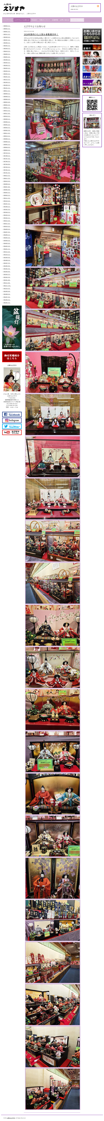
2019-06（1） (6, 121)
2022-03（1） (6, 71)
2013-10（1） (6, 254)
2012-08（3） (6, 294)
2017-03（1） (6, 167)
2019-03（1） (6, 127)
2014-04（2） (6, 240)
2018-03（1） (6, 150)
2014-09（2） (6, 229)
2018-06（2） (6, 141)
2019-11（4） (6, 113)
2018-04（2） (6, 147)
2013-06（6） (6, 265)
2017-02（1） (6, 169)
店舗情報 (55, 20)
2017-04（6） (6, 164)
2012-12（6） (6, 282)
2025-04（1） (6, 48)
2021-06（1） (6, 85)
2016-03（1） (6, 195)
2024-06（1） (6, 54)
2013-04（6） (6, 271)
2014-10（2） (6, 226)
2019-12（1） (6, 110)
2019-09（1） (6, 119)
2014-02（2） (6, 246)
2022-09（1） (6, 65)
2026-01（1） (6, 31)
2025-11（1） (6, 34)
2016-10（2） (6, 181)
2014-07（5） (6, 232)
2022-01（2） (6, 76)
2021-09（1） (6, 82)
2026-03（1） (6, 28)
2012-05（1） (6, 302)
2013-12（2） (6, 251)
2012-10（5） (6, 288)
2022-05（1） (6, 68)
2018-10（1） (6, 136)
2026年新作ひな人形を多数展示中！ (41, 34)
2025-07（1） (6, 40)
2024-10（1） (6, 51)
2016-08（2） (6, 184)
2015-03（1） (6, 215)
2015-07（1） (6, 203)
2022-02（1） (6, 73)
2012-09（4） (6, 291)
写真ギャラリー (44, 20)
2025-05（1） (6, 45)
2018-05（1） (6, 144)
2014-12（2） (6, 220)
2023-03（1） (6, 62)
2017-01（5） (6, 172)
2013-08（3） (6, 260)
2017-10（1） (6, 153)
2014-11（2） (6, 223)
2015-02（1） (6, 217)
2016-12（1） (6, 175)
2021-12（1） (6, 79)
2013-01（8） (6, 280)
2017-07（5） (6, 158)
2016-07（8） (6, 186)
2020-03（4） (6, 102)
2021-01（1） (6, 88)
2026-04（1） (6, 25)
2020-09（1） (6, 93)
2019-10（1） (6, 116)
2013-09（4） (6, 257)
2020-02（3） (6, 104)
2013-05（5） (6, 268)
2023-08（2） (6, 59)
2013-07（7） (6, 263)
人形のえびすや (11, 1118)
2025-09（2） (6, 37)
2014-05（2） (6, 237)
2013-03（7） (6, 274)
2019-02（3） (6, 130)
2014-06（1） (6, 234)
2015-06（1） (6, 206)
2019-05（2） (6, 124)
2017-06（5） (6, 161)
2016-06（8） (6, 189)
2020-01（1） (6, 107)
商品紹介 (34, 20)
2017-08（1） (6, 155)
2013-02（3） (6, 277)
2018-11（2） (6, 133)
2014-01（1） (6, 249)
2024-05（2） (6, 56)
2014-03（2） (6, 243)
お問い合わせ (64, 20)
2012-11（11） (7, 285)
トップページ (7, 20)
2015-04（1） (6, 212)
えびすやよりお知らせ (21, 20)
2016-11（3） (6, 178)
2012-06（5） (6, 299)
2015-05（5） (6, 209)
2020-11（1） (6, 90)
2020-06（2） (6, 99)
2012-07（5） (6, 297)
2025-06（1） (6, 42)
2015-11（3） (6, 198)
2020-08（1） (6, 96)
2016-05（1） (6, 192)
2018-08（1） (6, 138)
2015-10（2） (6, 201)
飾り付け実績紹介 (77, 20)
